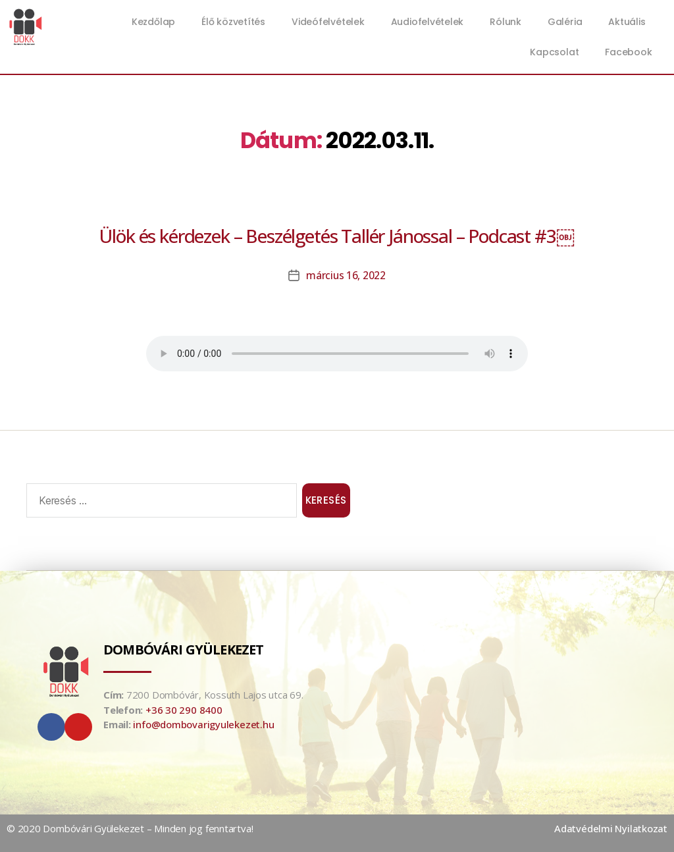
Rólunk (505, 21)
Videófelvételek (328, 21)
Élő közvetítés (233, 21)
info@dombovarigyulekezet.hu (203, 724)
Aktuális (630, 21)
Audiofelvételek (427, 21)
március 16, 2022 (346, 275)
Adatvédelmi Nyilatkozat (610, 828)
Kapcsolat (554, 52)
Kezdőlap (153, 21)
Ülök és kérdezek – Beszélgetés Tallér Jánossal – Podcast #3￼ (336, 235)
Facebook (628, 52)
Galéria (565, 21)
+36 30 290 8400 (183, 709)
